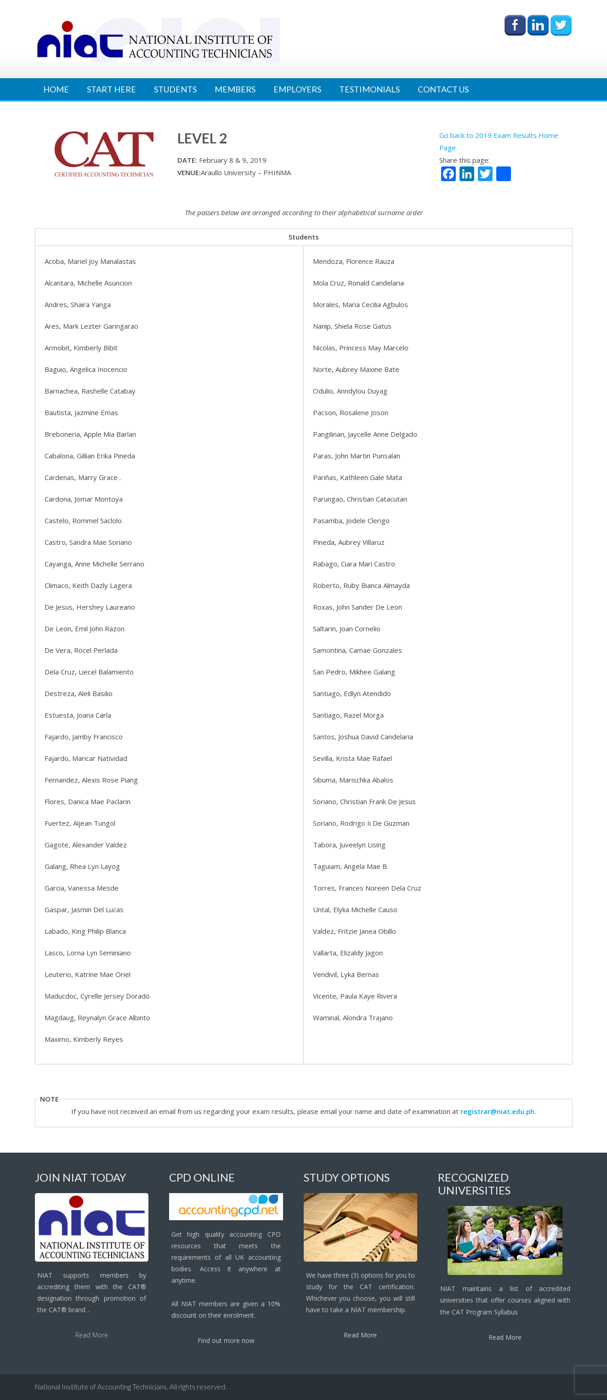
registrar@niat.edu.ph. (498, 1111)
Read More (91, 1335)
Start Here (111, 89)
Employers (297, 89)
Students (175, 89)
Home (56, 89)
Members (235, 89)
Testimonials (369, 89)
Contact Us (443, 89)
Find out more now (226, 1340)
